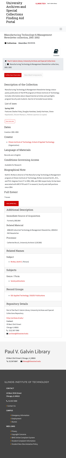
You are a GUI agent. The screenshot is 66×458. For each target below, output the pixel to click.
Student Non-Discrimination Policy (25, 444)
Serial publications (18, 281)
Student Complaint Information (23, 441)
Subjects (11, 270)
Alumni (14, 422)
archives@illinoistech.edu (18, 333)
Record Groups (14, 289)
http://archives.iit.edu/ (14, 318)
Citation (56, 52)
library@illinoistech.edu (32, 361)
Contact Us (11, 406)
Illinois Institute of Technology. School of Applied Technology (31, 142)
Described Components (33, 75)
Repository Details (17, 303)
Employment (16, 418)
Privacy (14, 431)
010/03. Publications (37, 295)
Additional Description (19, 209)
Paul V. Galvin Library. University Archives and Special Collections (31, 61)
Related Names (15, 250)
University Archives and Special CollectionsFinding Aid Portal (16, 12)
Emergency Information (20, 415)
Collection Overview (12, 75)
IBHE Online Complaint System (23, 437)
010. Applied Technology (20, 295)
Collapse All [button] (11, 203)
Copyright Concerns (19, 434)
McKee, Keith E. (16, 262)
